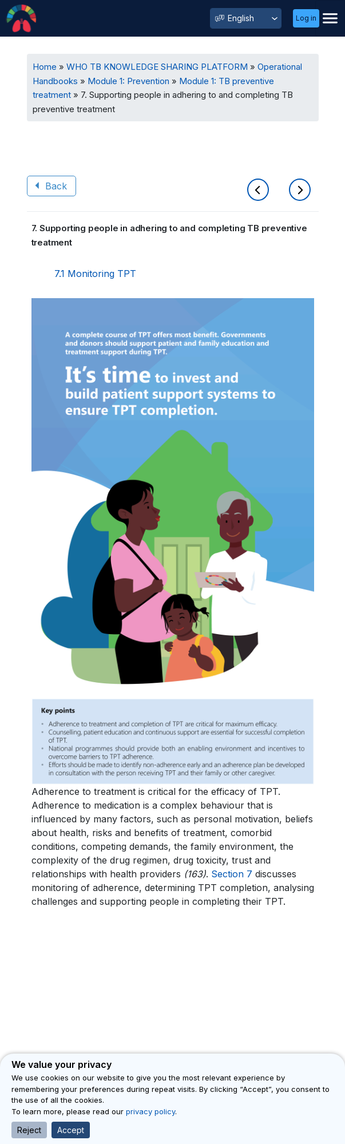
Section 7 (231, 874)
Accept (70, 1130)
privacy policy (150, 1111)
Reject (29, 1130)
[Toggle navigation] (330, 18)
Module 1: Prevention (128, 81)
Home (45, 66)
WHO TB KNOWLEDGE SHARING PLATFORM (157, 66)
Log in (306, 18)
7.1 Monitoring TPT (95, 273)
